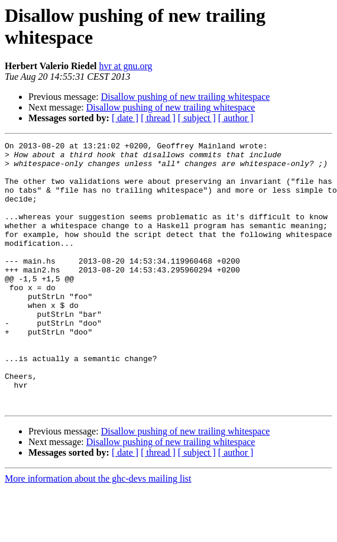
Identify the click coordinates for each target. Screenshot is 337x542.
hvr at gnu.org (126, 66)
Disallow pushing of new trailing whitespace (185, 97)
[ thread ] (158, 118)
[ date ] (125, 118)
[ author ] (236, 118)
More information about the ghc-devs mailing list (98, 532)
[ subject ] (197, 118)
